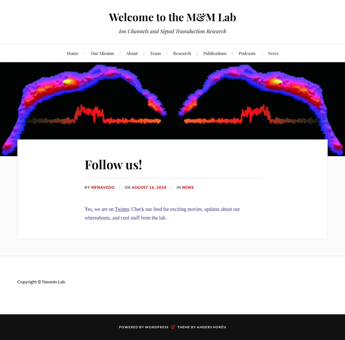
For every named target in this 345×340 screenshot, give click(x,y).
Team (155, 53)
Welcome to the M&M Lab (172, 17)
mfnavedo (103, 187)
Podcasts (247, 53)
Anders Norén (211, 327)
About (132, 53)
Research (182, 53)
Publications (215, 53)
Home (72, 53)
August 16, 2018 (149, 187)
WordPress (156, 327)
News (273, 53)
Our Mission (102, 53)
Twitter (122, 209)
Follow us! (113, 164)
